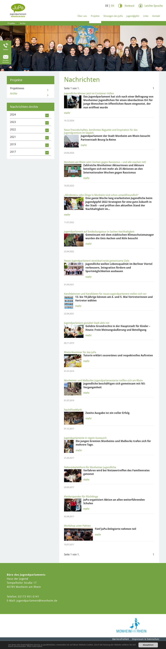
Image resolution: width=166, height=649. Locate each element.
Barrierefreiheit (120, 639)
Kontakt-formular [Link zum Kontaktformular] (5, 61)
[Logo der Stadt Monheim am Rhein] (131, 625)
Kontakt (156, 16)
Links (145, 16)
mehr (67, 113)
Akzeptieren (148, 644)
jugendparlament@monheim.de (37, 600)
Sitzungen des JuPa (113, 16)
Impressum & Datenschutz (145, 639)
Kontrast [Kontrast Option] (129, 5)
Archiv (22, 23)
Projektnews (17, 88)
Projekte (95, 16)
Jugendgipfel (132, 16)
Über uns (82, 16)
